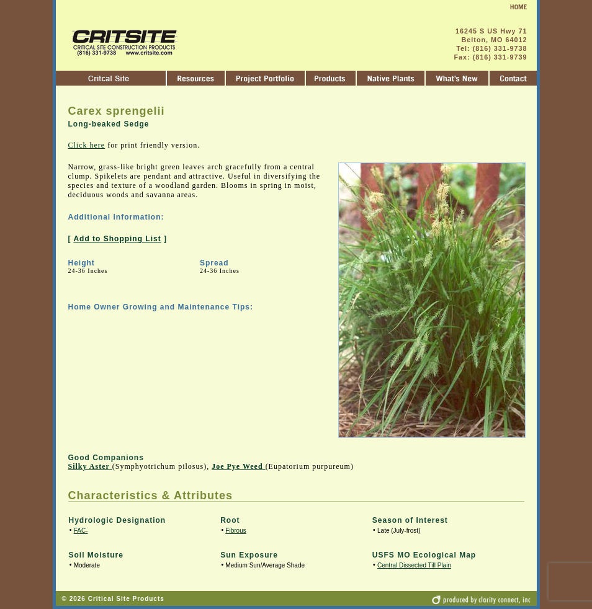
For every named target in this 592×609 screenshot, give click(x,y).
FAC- (81, 530)
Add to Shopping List (117, 238)
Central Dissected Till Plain (414, 565)
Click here (86, 145)
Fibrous (235, 530)
